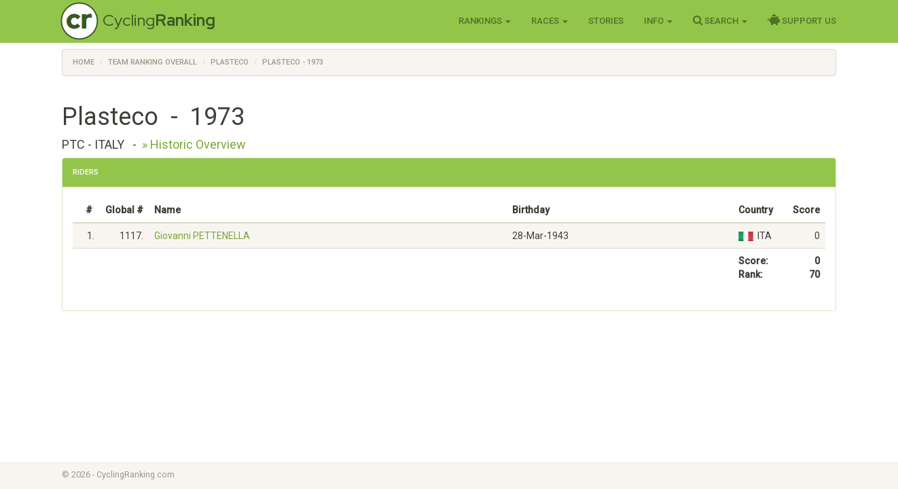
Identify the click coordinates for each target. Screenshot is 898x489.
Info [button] (658, 21)
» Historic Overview (194, 144)
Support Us (802, 20)
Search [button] (720, 20)
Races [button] (549, 21)
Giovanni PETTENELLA (202, 235)
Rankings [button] (485, 21)
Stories (606, 21)
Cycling (159, 20)
